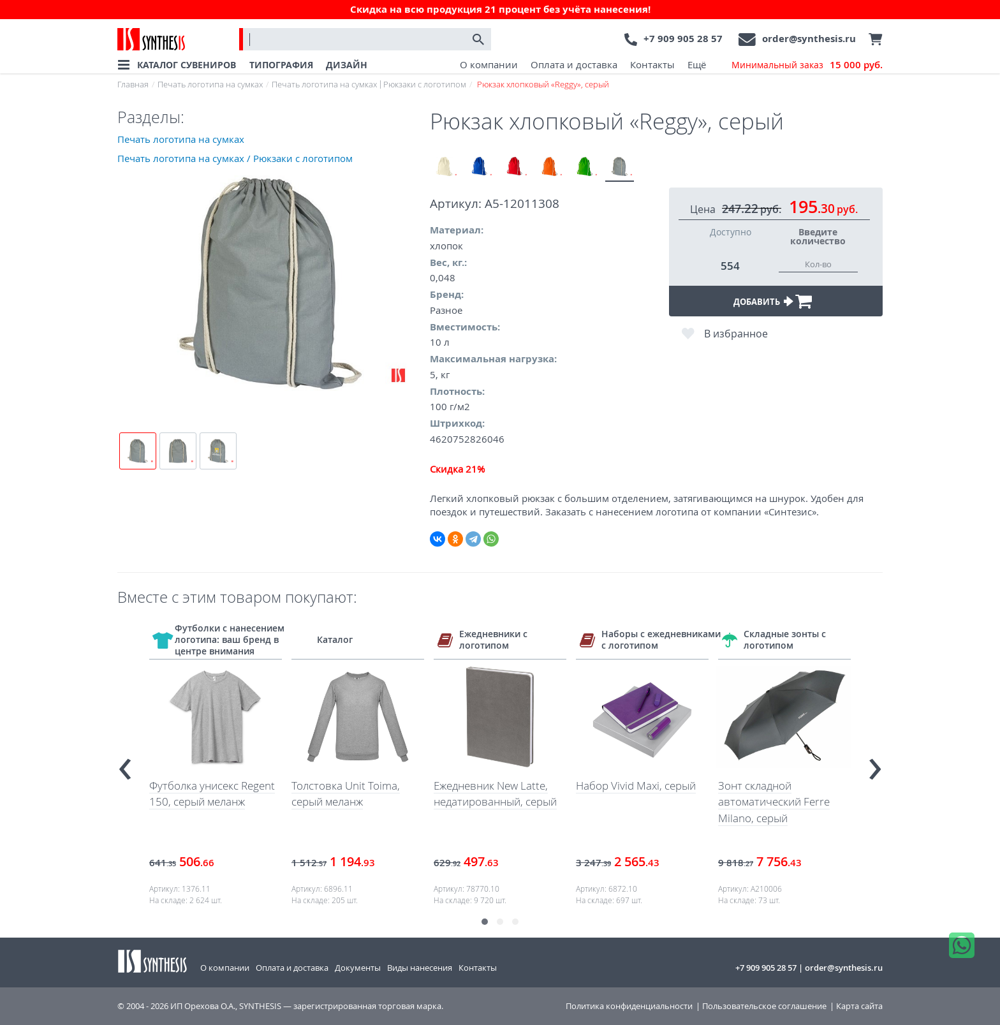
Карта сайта (859, 1006)
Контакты (652, 64)
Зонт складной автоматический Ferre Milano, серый (774, 801)
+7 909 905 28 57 (683, 38)
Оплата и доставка (574, 64)
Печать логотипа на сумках (210, 84)
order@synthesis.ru (809, 38)
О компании (489, 64)
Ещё (697, 64)
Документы (358, 967)
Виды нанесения (419, 967)
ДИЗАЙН (346, 65)
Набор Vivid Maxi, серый (636, 785)
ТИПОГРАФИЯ (281, 65)
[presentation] (125, 763)
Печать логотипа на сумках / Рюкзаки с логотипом (235, 158)
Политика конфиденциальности (629, 1006)
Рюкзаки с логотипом (424, 84)
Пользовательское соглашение (764, 1006)
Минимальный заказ (807, 65)
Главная (133, 84)
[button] (484, 921)
